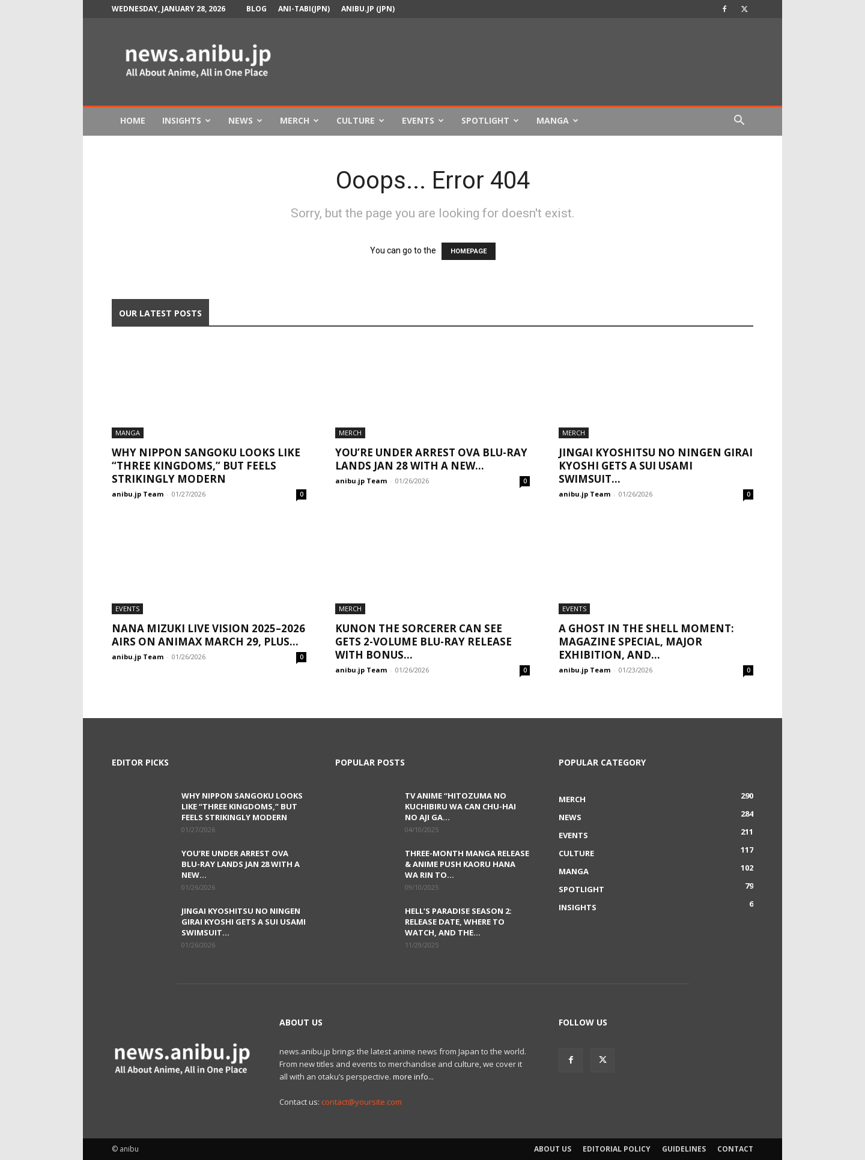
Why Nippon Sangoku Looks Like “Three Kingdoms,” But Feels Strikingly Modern (206, 466)
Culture (360, 120)
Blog (256, 9)
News (245, 120)
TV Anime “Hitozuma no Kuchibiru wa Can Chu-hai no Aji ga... (460, 806)
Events (423, 120)
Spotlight (490, 120)
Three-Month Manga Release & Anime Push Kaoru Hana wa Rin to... (467, 864)
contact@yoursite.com (361, 1101)
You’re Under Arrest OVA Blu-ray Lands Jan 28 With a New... (431, 459)
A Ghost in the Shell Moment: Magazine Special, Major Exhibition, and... (646, 641)
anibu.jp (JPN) (368, 9)
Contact (735, 1149)
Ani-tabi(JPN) (304, 9)
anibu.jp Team (137, 493)
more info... (413, 1076)
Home (132, 120)
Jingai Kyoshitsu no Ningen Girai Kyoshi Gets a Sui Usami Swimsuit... (656, 466)
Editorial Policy (617, 1149)
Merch (299, 120)
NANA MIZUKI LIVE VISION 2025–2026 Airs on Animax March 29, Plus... (208, 634)
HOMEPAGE (469, 251)
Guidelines (684, 1149)
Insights (186, 120)
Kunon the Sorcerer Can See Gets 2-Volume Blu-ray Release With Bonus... (423, 641)
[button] (738, 121)
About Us (552, 1149)
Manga (557, 120)
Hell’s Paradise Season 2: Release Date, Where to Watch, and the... (458, 921)
